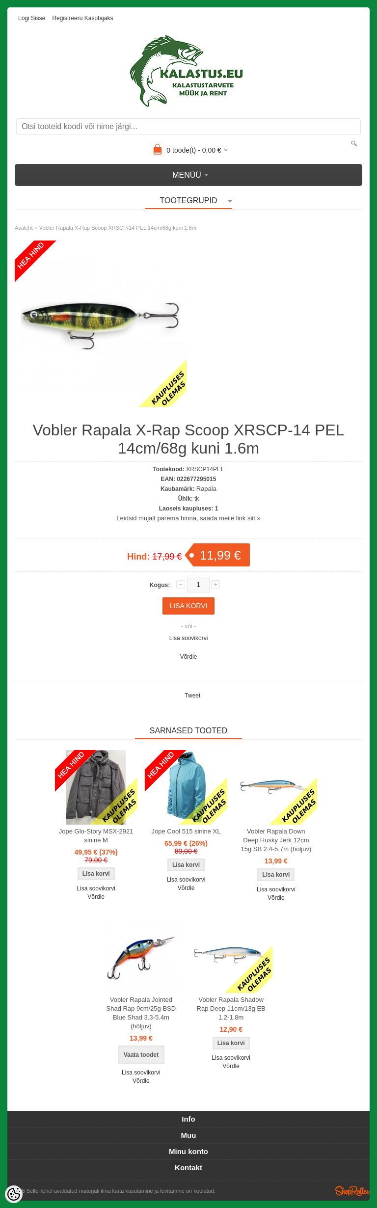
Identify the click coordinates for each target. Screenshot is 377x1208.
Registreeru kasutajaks (82, 18)
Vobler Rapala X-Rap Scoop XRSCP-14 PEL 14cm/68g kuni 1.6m (117, 228)
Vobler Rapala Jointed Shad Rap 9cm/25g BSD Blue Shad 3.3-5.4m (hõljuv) (141, 1013)
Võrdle (188, 656)
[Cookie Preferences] (14, 1194)
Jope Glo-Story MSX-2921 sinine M (96, 836)
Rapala (206, 488)
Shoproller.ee (352, 1191)
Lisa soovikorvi (188, 638)
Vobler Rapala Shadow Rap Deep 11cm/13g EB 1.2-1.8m (231, 1008)
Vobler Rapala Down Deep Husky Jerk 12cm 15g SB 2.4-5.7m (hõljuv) (276, 840)
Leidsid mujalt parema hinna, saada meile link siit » (188, 518)
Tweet (192, 695)
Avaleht (24, 228)
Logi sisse (31, 18)
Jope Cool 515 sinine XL (186, 831)
